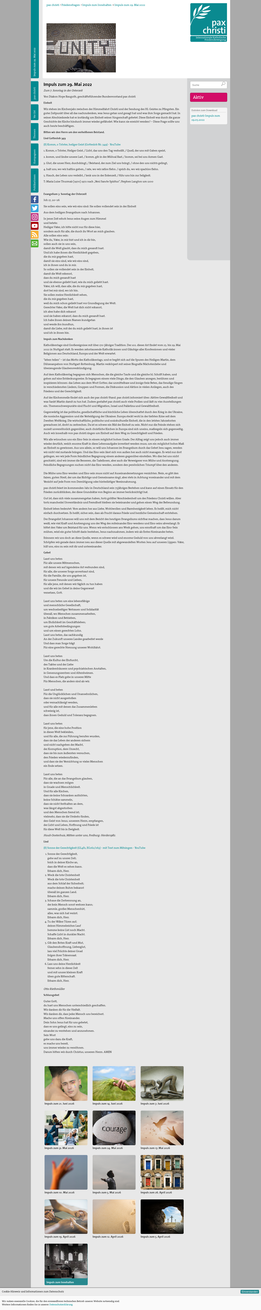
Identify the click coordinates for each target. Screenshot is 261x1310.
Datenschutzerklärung (60, 1304)
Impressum (50, 1281)
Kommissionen (101, 1263)
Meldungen (148, 1250)
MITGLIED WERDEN (152, 1270)
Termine (145, 1257)
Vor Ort (34, 114)
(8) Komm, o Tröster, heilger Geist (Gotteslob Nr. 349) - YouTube (82, 144)
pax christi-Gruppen (104, 1270)
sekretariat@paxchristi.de (64, 1276)
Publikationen (34, 182)
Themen (34, 134)
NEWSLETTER (148, 1282)
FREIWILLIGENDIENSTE (154, 1276)
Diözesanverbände (103, 1257)
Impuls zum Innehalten (97, 5)
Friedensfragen (71, 5)
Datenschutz (50, 1285)
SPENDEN (146, 1263)
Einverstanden (250, 1291)
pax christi (52, 5)
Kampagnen (34, 156)
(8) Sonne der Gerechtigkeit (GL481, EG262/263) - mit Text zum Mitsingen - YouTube (94, 848)
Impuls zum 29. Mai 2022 (129, 5)
